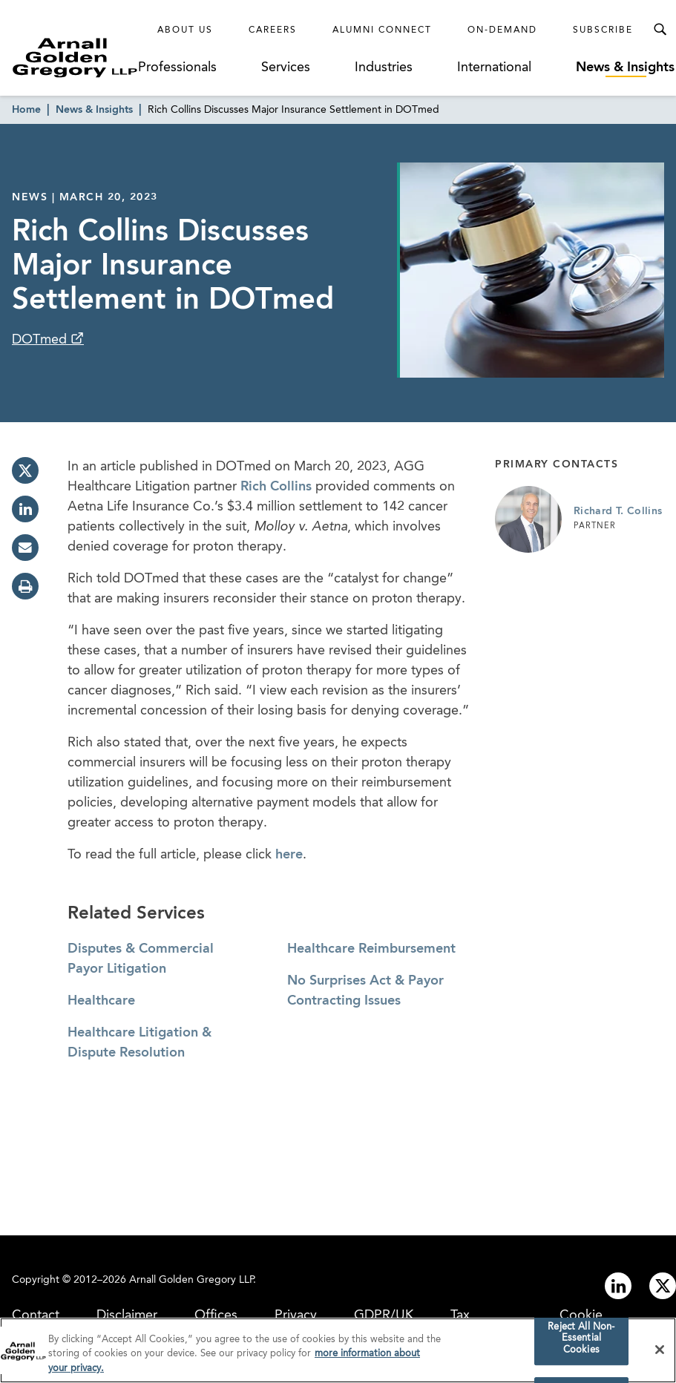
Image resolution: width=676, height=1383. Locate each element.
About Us (185, 30)
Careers (273, 30)
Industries (384, 67)
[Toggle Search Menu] (660, 30)
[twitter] (25, 470)
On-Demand (502, 30)
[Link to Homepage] (75, 57)
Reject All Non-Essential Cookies (581, 1343)
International (494, 67)
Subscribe (603, 30)
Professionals (177, 67)
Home (26, 110)
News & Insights (625, 67)
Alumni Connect (382, 30)
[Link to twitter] (662, 1285)
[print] (25, 586)
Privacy (296, 1315)
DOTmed (41, 339)
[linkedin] (25, 509)
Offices (215, 1315)
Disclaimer (126, 1315)
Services (285, 67)
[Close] (659, 1354)
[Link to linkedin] (618, 1285)
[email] (25, 547)
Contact (35, 1315)
